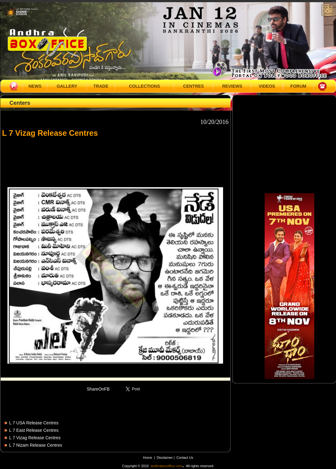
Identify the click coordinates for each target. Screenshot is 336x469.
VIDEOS (267, 86)
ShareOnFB (98, 389)
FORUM (298, 86)
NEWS (35, 86)
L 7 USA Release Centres (34, 422)
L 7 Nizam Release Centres (35, 445)
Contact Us (185, 457)
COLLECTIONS (144, 86)
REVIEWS (232, 86)
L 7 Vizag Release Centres (35, 437)
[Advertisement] (115, 159)
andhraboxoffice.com (166, 466)
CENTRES (193, 86)
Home (147, 457)
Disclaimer (165, 457)
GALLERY (67, 86)
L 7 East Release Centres (34, 430)
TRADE (100, 86)
